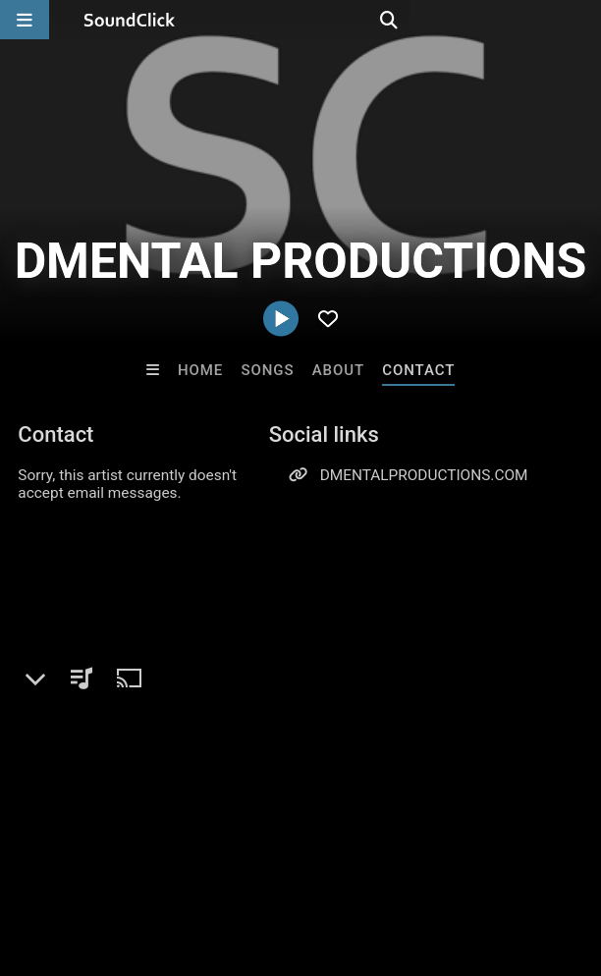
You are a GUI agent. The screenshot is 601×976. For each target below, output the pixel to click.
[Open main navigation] (24, 19)
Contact (418, 370)
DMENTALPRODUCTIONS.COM (424, 475)
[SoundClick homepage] (129, 20)
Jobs (269, 844)
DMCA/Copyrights (365, 844)
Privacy (468, 844)
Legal (530, 844)
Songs (268, 370)
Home (200, 370)
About (338, 370)
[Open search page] (581, 19)
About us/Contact (174, 844)
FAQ (82, 844)
